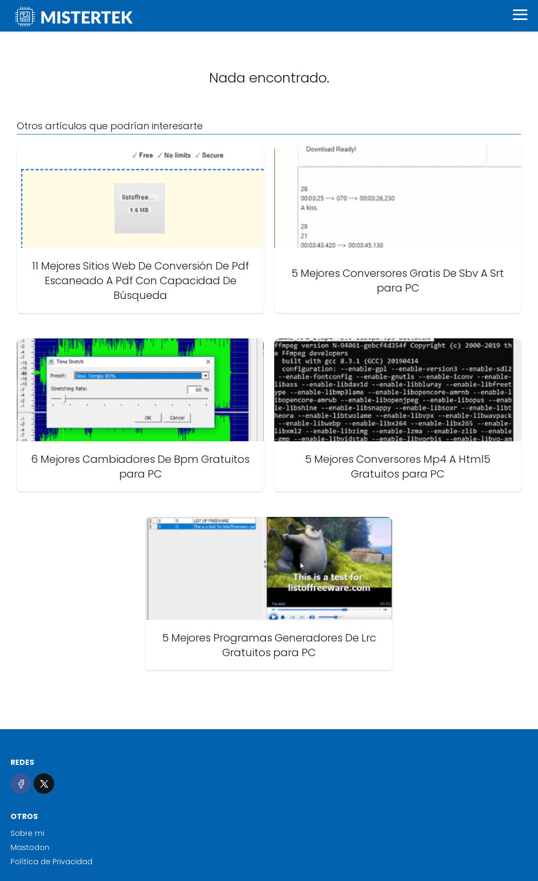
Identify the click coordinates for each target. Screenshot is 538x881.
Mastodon (30, 847)
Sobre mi (27, 833)
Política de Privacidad (51, 861)
